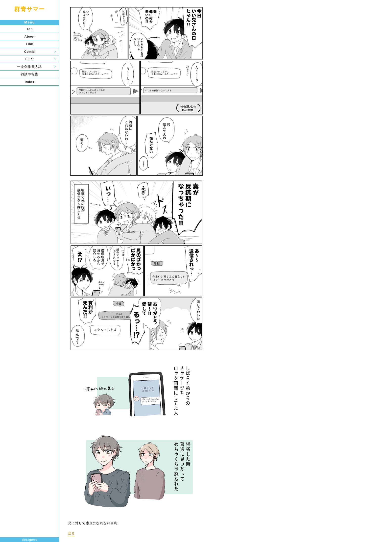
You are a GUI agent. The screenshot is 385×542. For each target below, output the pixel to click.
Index (29, 82)
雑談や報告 (30, 74)
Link (29, 44)
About (29, 36)
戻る (71, 533)
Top (29, 29)
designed (29, 540)
